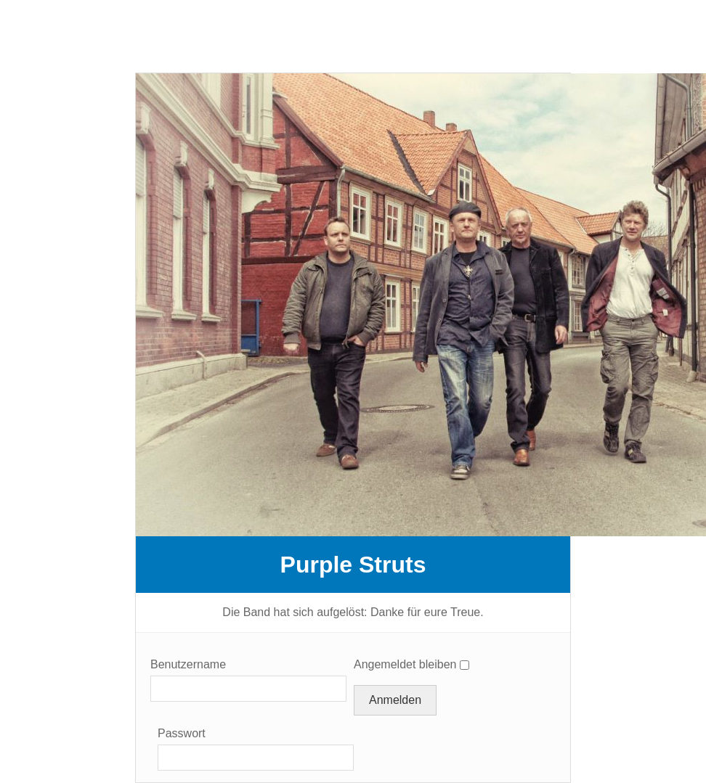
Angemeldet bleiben (405, 664)
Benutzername (188, 664)
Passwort (182, 733)
